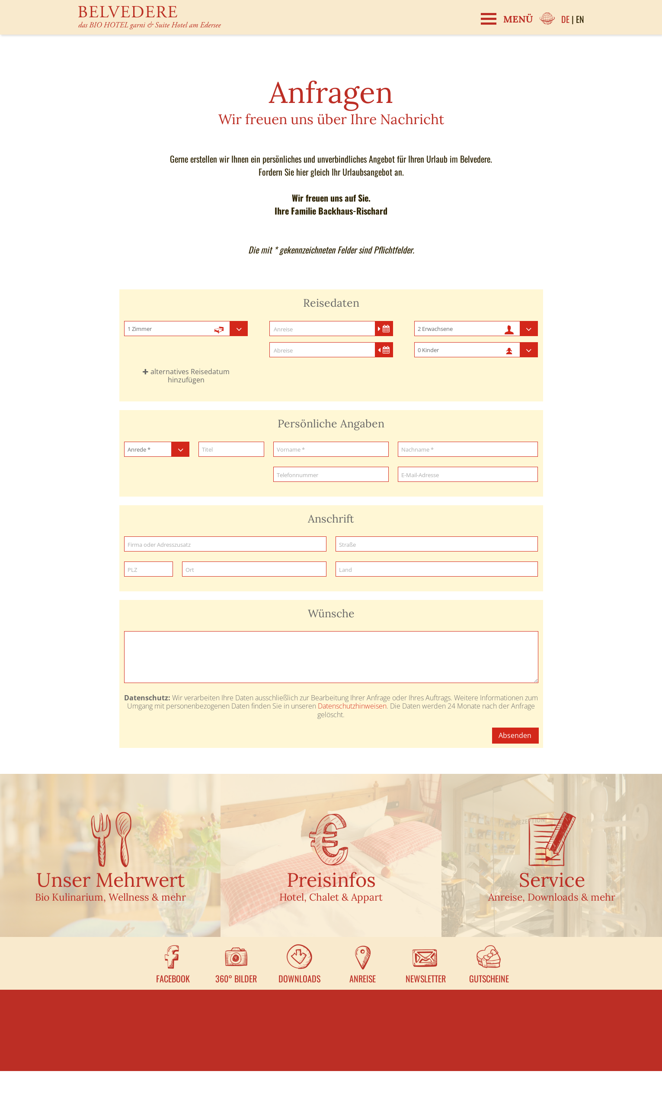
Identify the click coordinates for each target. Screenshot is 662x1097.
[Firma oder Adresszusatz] (225, 544)
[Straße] (436, 544)
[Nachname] (467, 449)
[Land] (436, 569)
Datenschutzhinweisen (352, 706)
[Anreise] (331, 329)
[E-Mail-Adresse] (467, 474)
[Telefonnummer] (331, 474)
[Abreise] (331, 350)
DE (565, 19)
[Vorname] (331, 449)
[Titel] (231, 449)
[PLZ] (149, 569)
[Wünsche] (331, 657)
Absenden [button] (515, 735)
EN (580, 19)
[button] (186, 375)
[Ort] (254, 569)
